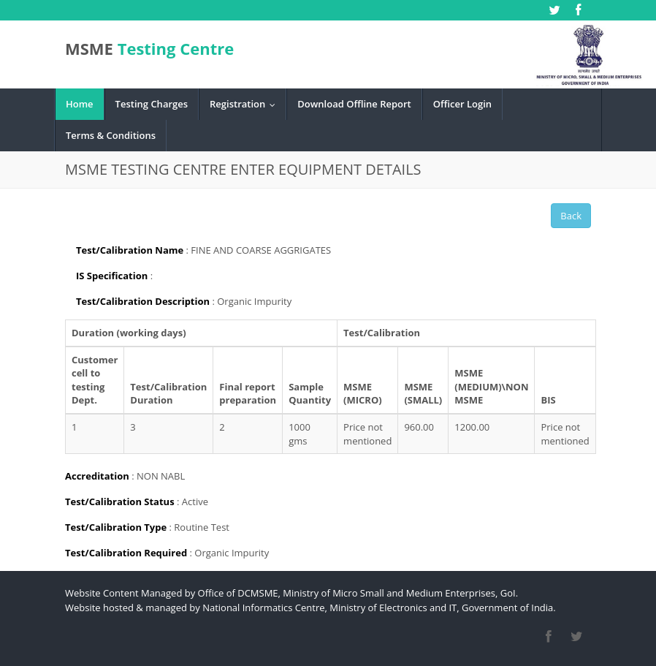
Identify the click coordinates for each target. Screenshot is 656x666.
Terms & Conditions (111, 135)
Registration (246, 103)
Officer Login (462, 103)
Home (80, 103)
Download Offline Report (354, 103)
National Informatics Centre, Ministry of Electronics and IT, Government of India (377, 607)
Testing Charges (151, 103)
